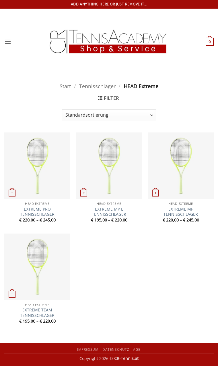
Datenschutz (115, 349)
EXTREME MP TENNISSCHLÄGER (181, 212)
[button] (7, 41)
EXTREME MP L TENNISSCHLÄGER (109, 212)
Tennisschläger (97, 86)
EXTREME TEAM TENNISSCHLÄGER (37, 312)
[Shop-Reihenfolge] (109, 115)
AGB (137, 349)
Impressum (88, 349)
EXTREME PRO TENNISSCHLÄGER (37, 212)
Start (65, 86)
